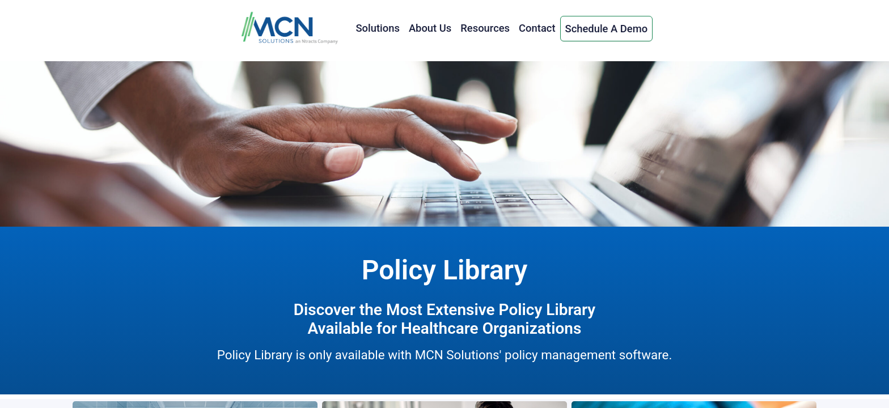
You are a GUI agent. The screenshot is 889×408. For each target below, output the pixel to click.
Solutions (377, 28)
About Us (430, 28)
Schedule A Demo (606, 29)
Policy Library (445, 270)
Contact (537, 28)
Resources (485, 28)
